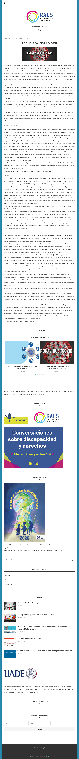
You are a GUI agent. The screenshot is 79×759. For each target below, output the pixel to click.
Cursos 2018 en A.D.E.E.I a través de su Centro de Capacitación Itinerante (44, 651)
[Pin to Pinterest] (41, 330)
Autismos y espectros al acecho (29, 639)
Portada (6, 39)
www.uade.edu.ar (35, 692)
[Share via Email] (44, 330)
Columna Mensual (10, 580)
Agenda (7, 575)
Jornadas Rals (9, 584)
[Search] (74, 3)
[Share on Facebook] (37, 330)
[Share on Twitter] (39, 330)
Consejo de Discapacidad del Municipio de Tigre (35, 615)
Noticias (7, 588)
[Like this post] (35, 330)
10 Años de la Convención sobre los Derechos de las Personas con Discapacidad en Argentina (42, 628)
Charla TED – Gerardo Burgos (28, 603)
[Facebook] (38, 30)
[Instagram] (40, 30)
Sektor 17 (46, 756)
